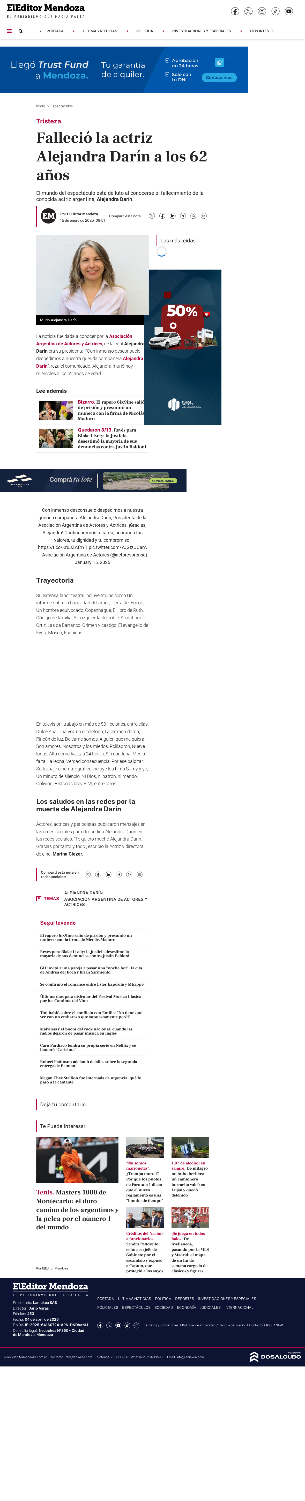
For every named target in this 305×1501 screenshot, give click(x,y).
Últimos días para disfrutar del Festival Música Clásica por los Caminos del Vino (90, 998)
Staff (279, 1325)
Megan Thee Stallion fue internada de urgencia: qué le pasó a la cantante (90, 1080)
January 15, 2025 (92, 562)
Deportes (259, 31)
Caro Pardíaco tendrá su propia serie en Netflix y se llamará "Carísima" (88, 1047)
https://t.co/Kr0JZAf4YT (63, 547)
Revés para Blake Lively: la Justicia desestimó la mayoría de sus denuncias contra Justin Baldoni (84, 953)
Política (144, 31)
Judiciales (210, 1307)
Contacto (256, 1325)
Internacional (239, 1307)
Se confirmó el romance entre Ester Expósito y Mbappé (92, 984)
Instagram (136, 1325)
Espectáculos (62, 106)
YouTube (118, 1325)
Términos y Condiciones (161, 1325)
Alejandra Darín (83, 892)
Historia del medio (232, 1325)
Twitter (109, 1325)
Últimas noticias (100, 31)
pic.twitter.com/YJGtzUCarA (118, 547)
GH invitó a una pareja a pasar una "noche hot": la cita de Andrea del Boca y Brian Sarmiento (91, 970)
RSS (269, 1325)
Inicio (41, 106)
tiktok (127, 1325)
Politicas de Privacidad (198, 1325)
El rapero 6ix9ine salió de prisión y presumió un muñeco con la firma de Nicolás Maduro (86, 937)
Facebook (100, 1325)
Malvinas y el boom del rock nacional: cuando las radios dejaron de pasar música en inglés (86, 1031)
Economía (186, 1307)
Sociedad (163, 1307)
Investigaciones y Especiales (201, 31)
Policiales (107, 1307)
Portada (55, 31)
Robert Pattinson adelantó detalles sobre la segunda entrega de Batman (88, 1063)
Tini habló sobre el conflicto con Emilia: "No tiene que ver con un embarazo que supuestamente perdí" (91, 1015)
